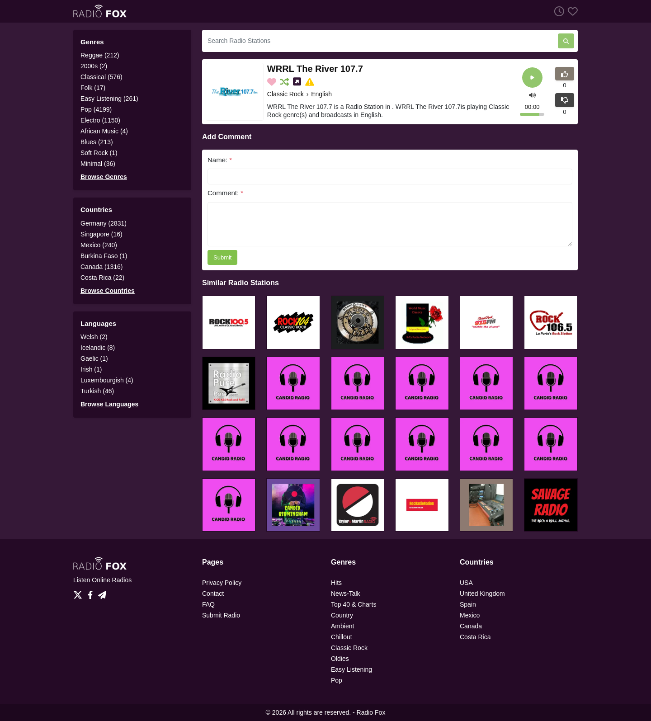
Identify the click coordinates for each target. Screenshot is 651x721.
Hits (336, 582)
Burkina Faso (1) (103, 255)
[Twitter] (79, 592)
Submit (222, 257)
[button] (532, 94)
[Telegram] (102, 592)
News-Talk (345, 593)
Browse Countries (107, 290)
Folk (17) (92, 87)
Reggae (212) (99, 55)
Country (342, 615)
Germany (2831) (103, 223)
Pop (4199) (96, 109)
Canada (471, 626)
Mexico (470, 615)
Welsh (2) (94, 336)
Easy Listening (351, 669)
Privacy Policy (221, 582)
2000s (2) (93, 66)
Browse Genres (103, 176)
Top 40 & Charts (353, 604)
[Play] (532, 77)
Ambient (342, 626)
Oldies (340, 658)
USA (466, 582)
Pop (336, 680)
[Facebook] (92, 592)
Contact (213, 593)
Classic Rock (285, 94)
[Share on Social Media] (297, 82)
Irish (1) (91, 369)
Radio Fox (371, 712)
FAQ (208, 604)
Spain (468, 604)
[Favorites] (571, 11)
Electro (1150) (100, 120)
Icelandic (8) (97, 347)
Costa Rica (475, 637)
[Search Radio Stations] (380, 40)
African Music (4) (104, 131)
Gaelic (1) (94, 358)
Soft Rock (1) (99, 152)
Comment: (225, 193)
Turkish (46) (97, 391)
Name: (220, 160)
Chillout (341, 637)
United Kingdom (482, 593)
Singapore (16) (101, 234)
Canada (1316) (101, 266)
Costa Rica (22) (102, 277)
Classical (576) (101, 76)
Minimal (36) (97, 163)
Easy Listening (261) (109, 98)
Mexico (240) (98, 245)
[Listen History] (557, 11)
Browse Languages (109, 404)
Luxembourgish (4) (106, 380)
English (321, 94)
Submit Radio (221, 615)
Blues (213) (96, 142)
